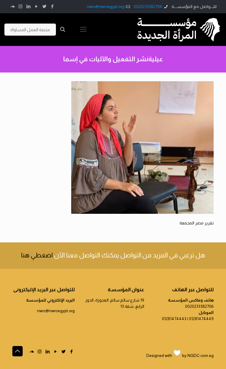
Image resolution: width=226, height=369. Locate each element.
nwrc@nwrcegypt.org (105, 6)
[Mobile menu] (83, 29)
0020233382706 (148, 6)
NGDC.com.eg (200, 355)
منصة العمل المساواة (30, 29)
